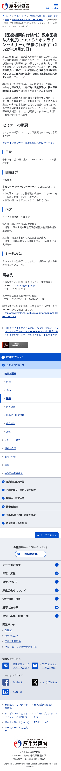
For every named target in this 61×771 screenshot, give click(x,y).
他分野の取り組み (14, 473)
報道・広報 (30, 573)
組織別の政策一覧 (15, 481)
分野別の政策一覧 (15, 365)
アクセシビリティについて (45, 715)
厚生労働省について (30, 590)
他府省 (8, 630)
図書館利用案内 (13, 641)
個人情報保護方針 (43, 704)
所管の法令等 (30, 607)
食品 (8, 390)
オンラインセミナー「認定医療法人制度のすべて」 (28, 142)
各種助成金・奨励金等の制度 (21, 490)
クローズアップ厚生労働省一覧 (21, 647)
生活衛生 (10, 423)
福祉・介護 (10, 448)
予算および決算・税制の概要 (21, 515)
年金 (7, 465)
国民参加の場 (30, 554)
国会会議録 (12, 506)
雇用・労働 (10, 456)
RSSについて (41, 722)
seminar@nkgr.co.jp (25, 285)
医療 (8, 398)
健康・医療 (10, 373)
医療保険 (10, 406)
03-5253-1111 (32, 759)
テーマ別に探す (30, 565)
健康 (8, 382)
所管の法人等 (12, 635)
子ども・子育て (12, 440)
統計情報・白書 (30, 599)
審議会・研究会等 (15, 498)
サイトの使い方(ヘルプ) (17, 722)
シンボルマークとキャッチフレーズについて (16, 715)
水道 (8, 431)
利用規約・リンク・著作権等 (16, 706)
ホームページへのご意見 (16, 729)
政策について (30, 582)
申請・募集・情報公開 (30, 616)
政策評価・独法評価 (16, 523)
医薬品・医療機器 (15, 415)
